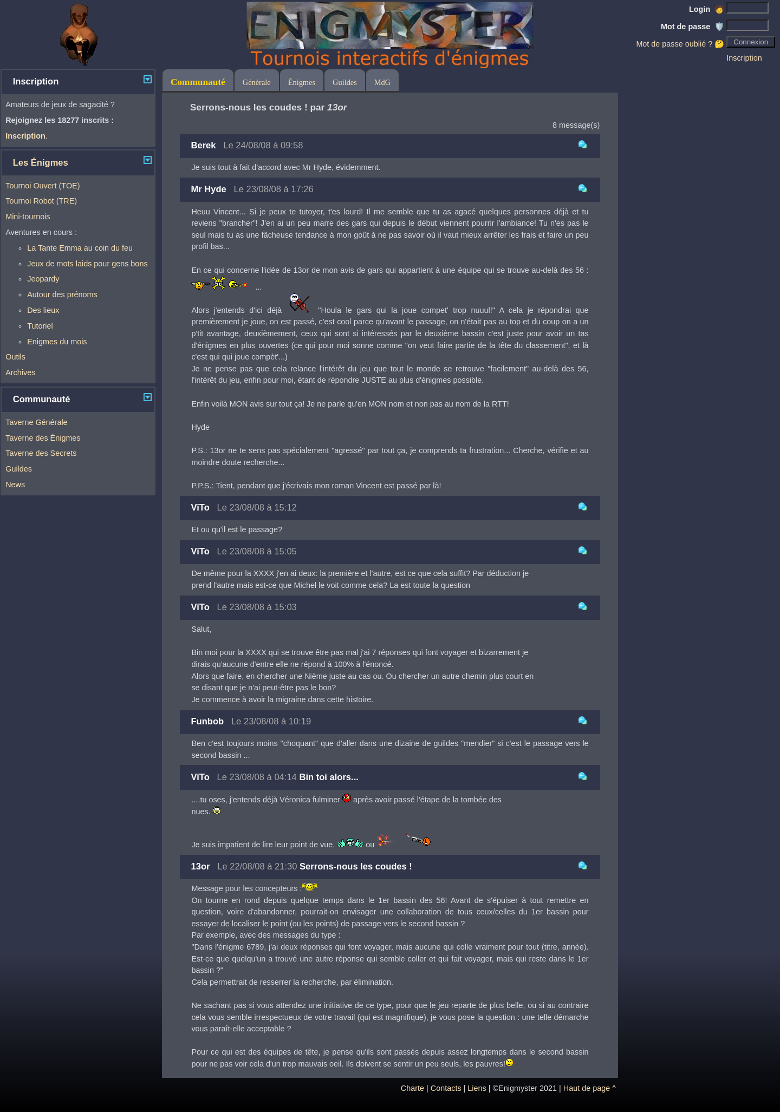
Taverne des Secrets (40, 453)
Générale (257, 82)
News (15, 484)
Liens (476, 1088)
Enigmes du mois (57, 341)
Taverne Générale (36, 422)
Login (706, 9)
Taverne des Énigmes (42, 438)
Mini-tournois (27, 216)
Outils (15, 356)
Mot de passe (692, 26)
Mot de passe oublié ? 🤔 (680, 44)
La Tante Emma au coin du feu (80, 248)
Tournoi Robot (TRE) (41, 201)
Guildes (18, 469)
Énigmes (301, 82)
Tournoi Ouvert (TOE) (42, 185)
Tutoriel (40, 326)
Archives (20, 372)
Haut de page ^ (589, 1088)
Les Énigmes (40, 163)
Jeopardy (43, 278)
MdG (382, 82)
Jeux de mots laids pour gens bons (87, 263)
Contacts (446, 1088)
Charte (412, 1088)
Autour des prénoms (62, 294)
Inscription (744, 58)
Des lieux (43, 310)
